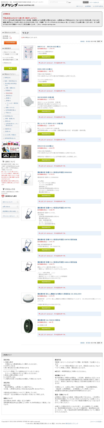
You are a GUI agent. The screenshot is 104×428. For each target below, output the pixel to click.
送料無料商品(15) (10, 138)
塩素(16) (8, 131)
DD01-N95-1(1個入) (45, 69)
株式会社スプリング (72, 423)
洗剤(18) (8, 121)
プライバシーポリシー (9, 216)
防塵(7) (8, 98)
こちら (8, 171)
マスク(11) (9, 93)
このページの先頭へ (96, 421)
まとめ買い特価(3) (10, 134)
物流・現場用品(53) (11, 81)
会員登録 (88, 6)
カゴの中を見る (98, 6)
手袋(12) (8, 112)
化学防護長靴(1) (11, 110)
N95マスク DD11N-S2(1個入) (49, 46)
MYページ (80, 6)
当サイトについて (7, 202)
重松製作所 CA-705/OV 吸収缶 (49, 320)
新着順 (88, 41)
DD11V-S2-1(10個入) (45, 146)
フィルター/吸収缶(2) (12, 104)
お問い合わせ (6, 206)
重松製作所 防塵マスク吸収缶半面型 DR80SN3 (55, 172)
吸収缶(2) (9, 95)
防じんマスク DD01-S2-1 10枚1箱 (50, 123)
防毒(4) (8, 100)
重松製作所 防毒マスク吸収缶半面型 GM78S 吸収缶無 (57, 239)
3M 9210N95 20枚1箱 (46, 97)
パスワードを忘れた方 (94, 2)
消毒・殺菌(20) (10, 88)
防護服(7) (9, 90)
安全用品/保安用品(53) (11, 84)
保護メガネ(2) (10, 107)
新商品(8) (8, 77)
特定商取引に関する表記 (9, 211)
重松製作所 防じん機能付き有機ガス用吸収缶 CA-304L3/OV (60, 294)
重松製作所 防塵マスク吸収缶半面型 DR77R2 (54, 208)
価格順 (82, 41)
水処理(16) (8, 129)
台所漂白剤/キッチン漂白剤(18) (12, 124)
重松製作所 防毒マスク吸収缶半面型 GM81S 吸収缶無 (57, 262)
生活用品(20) (9, 116)
